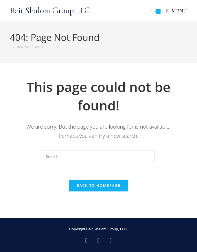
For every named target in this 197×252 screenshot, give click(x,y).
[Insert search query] (98, 156)
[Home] (10, 46)
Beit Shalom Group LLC (50, 10)
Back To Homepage (98, 185)
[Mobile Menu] (174, 10)
